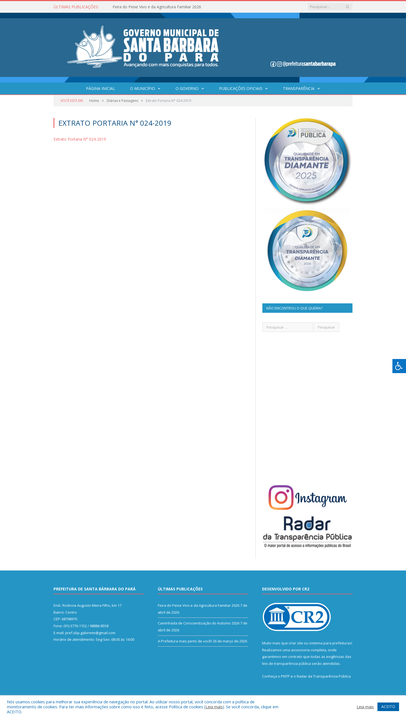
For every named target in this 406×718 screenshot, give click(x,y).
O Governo (187, 88)
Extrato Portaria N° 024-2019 (80, 139)
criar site (296, 642)
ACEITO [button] (388, 706)
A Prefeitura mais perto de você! (185, 641)
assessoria (300, 649)
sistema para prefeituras (330, 642)
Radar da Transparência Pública (324, 676)
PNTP (285, 676)
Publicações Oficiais (240, 88)
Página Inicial (100, 88)
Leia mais (214, 706)
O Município (142, 88)
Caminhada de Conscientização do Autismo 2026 (198, 623)
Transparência (298, 88)
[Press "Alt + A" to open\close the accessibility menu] (399, 366)
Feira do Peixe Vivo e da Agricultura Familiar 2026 (157, 6)
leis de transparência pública (286, 663)
